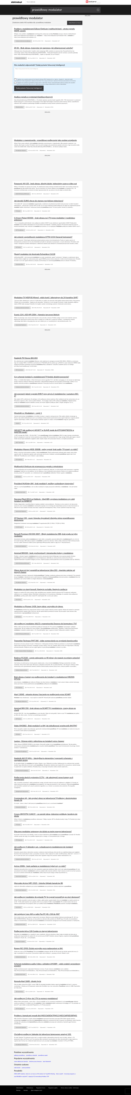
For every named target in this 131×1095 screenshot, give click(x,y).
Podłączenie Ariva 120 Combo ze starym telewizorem (36, 931)
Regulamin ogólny (53, 1087)
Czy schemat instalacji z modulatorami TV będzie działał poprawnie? (41, 377)
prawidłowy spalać (43, 1055)
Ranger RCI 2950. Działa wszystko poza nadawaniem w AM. (38, 948)
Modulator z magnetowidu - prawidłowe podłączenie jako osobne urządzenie (45, 140)
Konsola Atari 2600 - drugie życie (27, 981)
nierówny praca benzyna (35, 1061)
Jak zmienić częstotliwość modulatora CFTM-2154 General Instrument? (43, 237)
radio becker (17, 1067)
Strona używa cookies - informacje (70, 1087)
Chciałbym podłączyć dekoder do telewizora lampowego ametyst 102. (42, 1034)
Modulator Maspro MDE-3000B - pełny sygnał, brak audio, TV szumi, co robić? (46, 449)
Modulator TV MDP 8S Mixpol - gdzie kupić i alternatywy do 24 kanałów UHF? (46, 298)
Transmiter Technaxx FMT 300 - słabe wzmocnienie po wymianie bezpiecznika (46, 641)
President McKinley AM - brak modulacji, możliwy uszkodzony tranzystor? (44, 484)
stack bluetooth (47, 1061)
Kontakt (26, 1090)
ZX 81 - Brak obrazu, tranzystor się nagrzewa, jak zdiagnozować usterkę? (43, 48)
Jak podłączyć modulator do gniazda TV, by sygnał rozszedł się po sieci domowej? (47, 897)
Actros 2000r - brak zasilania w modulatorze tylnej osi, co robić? (40, 866)
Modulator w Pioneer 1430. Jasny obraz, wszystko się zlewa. (38, 606)
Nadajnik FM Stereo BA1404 (26, 358)
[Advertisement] (47, 124)
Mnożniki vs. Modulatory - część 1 (28, 413)
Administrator (19, 1087)
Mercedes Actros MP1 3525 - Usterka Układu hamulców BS (38, 883)
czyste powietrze (26, 1067)
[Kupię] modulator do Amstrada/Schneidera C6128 (34, 254)
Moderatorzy (29, 1087)
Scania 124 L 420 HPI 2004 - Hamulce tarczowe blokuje (36, 315)
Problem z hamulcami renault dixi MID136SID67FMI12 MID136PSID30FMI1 (45, 1016)
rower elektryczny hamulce (21, 1061)
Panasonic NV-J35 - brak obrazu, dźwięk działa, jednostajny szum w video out (45, 184)
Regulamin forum (40, 1087)
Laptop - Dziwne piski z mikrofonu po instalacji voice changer (39, 741)
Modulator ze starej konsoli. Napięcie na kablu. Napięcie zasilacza (40, 589)
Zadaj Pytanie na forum (75, 22)
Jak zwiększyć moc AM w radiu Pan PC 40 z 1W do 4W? (37, 914)
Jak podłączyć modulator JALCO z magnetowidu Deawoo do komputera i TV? (45, 624)
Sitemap (18, 1090)
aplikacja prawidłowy (19, 1055)
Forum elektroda (31, 2)
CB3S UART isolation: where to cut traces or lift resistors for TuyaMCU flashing (34, 1073)
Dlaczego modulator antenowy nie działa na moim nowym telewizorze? (43, 832)
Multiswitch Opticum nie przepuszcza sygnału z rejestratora (38, 466)
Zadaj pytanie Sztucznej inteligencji (29, 88)
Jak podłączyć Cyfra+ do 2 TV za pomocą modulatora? (36, 998)
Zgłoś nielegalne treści (36, 1090)
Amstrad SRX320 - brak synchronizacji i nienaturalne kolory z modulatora (43, 553)
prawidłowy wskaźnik (31, 1055)
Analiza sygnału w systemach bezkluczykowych (33, 97)
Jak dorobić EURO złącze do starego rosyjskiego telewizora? (38, 201)
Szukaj (98, 9)
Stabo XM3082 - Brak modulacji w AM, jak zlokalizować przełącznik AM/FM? (45, 726)
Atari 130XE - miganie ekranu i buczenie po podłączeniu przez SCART (42, 694)
